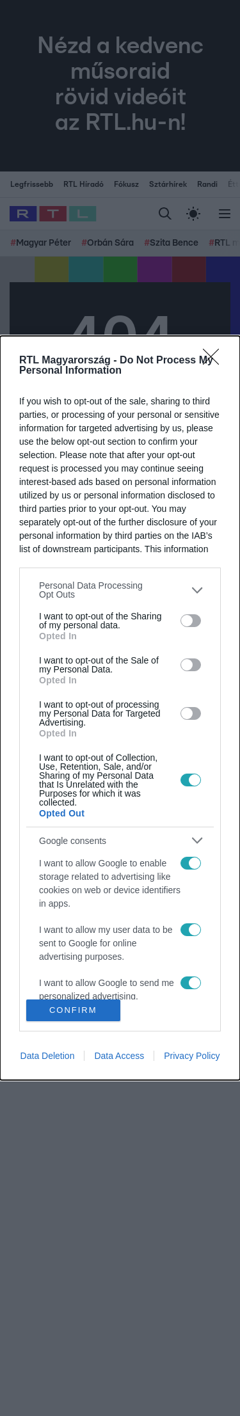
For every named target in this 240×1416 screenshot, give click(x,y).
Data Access (119, 1056)
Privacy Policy (192, 1056)
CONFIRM (73, 1009)
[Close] (215, 361)
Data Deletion (47, 1056)
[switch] (190, 620)
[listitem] (120, 590)
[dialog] (120, 708)
